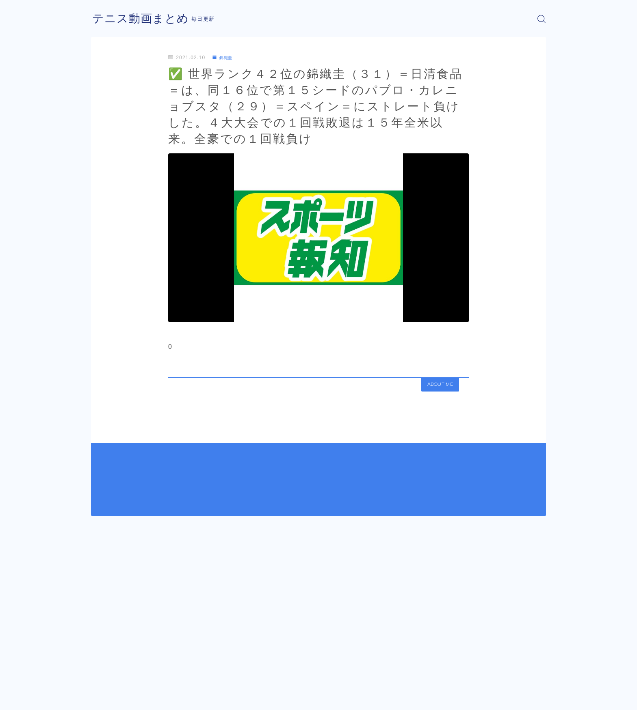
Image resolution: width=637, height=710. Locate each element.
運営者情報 (104, 698)
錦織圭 (224, 57)
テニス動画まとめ (143, 19)
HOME (100, 660)
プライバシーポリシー (159, 698)
